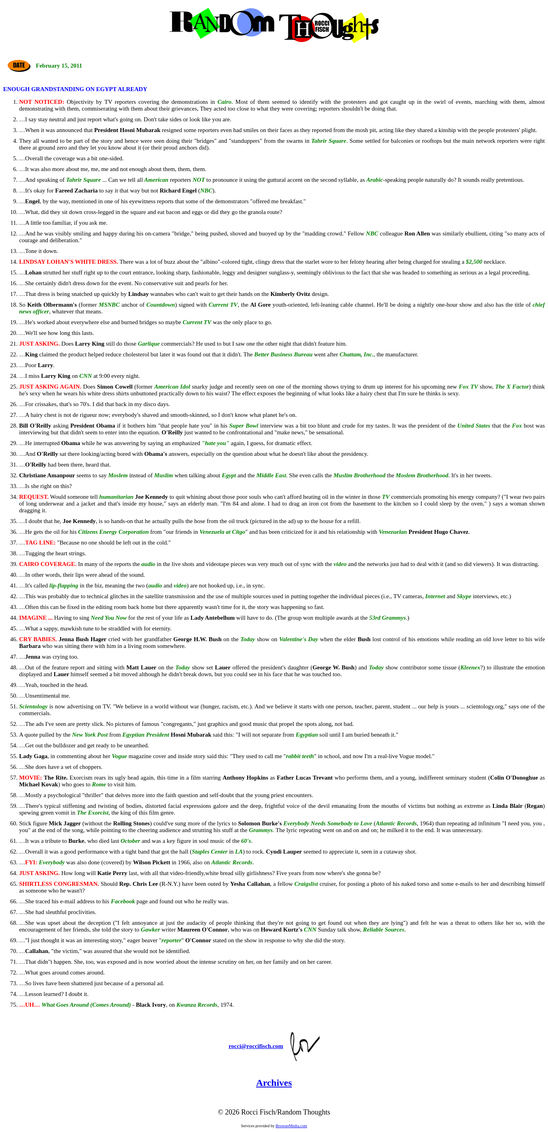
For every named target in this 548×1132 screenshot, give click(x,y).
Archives (274, 1083)
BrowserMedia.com (291, 1126)
